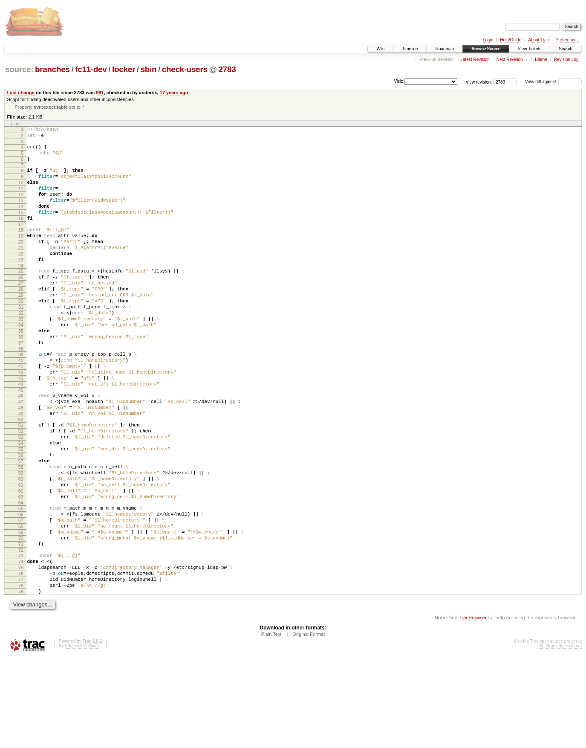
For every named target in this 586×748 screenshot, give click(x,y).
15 (20, 228)
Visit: (398, 81)
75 (20, 651)
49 (20, 468)
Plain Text (271, 724)
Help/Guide (510, 40)
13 (20, 214)
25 (20, 297)
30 (20, 333)
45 (20, 441)
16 (20, 235)
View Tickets (529, 48)
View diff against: (553, 81)
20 (20, 263)
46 (20, 446)
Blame (541, 59)
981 (100, 92)
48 (20, 461)
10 (20, 192)
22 (20, 277)
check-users (185, 69)
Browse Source (485, 48)
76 (20, 658)
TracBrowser (473, 707)
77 (20, 666)
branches (52, 69)
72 (20, 631)
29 (20, 326)
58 (20, 531)
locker (123, 69)
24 (20, 292)
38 (20, 391)
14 (20, 221)
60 (20, 546)
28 (20, 319)
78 (20, 673)
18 (20, 248)
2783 (227, 69)
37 (20, 384)
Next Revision (510, 59)
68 (20, 602)
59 (20, 539)
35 (20, 370)
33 (20, 355)
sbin (148, 69)
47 (20, 453)
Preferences (567, 40)
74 (20, 644)
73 (20, 637)
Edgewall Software (82, 736)
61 (20, 553)
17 (20, 243)
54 (20, 502)
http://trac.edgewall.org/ (559, 736)
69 (20, 609)
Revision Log (566, 59)
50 (20, 475)
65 (20, 580)
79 (20, 680)
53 (20, 495)
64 (20, 575)
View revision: (479, 81)
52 (20, 488)
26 (20, 304)
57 (20, 524)
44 (20, 433)
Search (565, 48)
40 (20, 404)
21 (20, 270)
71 (20, 624)
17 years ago (174, 92)
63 (20, 568)
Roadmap (445, 48)
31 (20, 341)
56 (20, 517)
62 (20, 560)
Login (488, 40)
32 (20, 348)
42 (20, 419)
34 (20, 362)
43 (20, 426)
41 (20, 412)
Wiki (380, 48)
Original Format (308, 724)
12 (20, 206)
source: (19, 69)
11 (20, 199)
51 (20, 481)
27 (20, 312)
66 (20, 588)
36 (20, 377)
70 (20, 617)
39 (20, 397)
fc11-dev (91, 69)
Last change (21, 92)
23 (20, 284)
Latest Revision (474, 59)
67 (20, 595)
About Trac (538, 40)
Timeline (410, 48)
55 (20, 510)
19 (20, 255)
